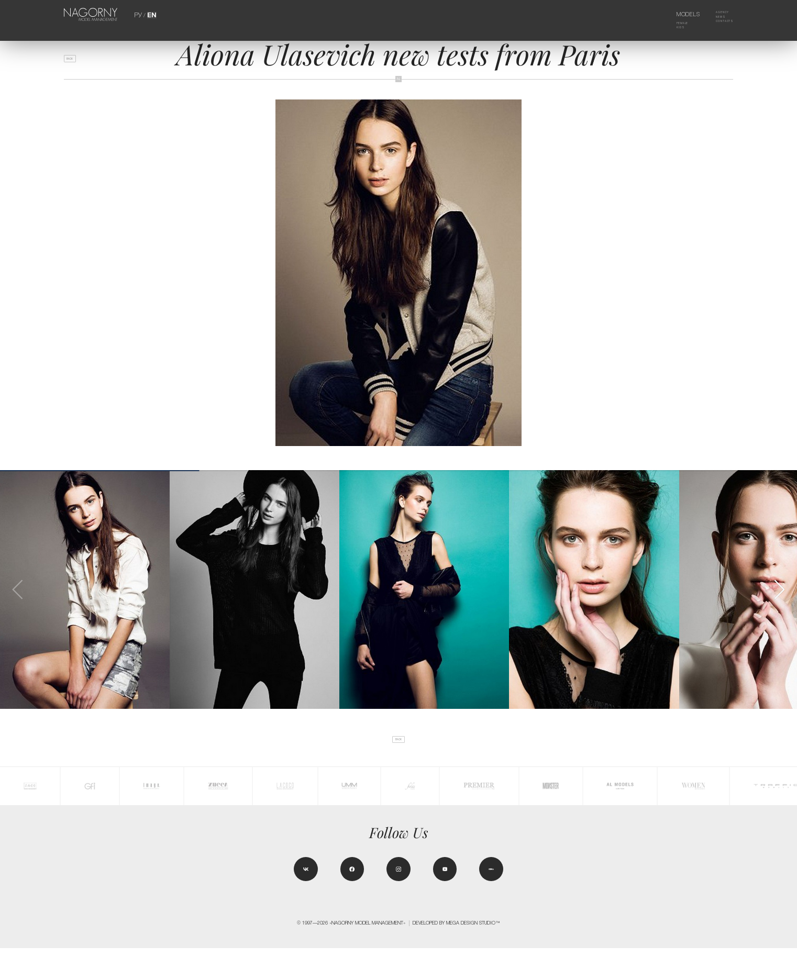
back (76, 63)
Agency (715, 14)
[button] (779, 589)
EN (151, 15)
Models (677, 14)
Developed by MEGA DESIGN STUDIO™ (456, 931)
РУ (139, 15)
